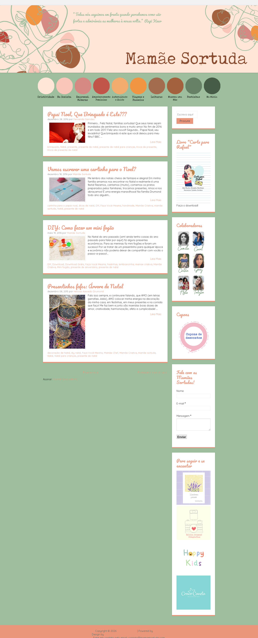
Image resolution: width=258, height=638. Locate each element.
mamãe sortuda (147, 352)
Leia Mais (155, 142)
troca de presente (146, 146)
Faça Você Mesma (111, 205)
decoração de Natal (58, 352)
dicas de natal (86, 205)
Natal (63, 146)
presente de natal (88, 146)
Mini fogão (63, 267)
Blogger (158, 625)
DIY (97, 205)
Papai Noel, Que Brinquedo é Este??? (87, 114)
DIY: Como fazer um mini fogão (80, 227)
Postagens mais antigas (152, 372)
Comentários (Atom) (65, 379)
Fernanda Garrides (83, 119)
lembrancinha (126, 264)
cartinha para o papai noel (62, 205)
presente (72, 146)
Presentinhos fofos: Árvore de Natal (85, 286)
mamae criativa (143, 264)
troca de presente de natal (62, 149)
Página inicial (91, 372)
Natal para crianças (65, 355)
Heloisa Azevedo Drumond (89, 291)
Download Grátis (74, 264)
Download (58, 264)
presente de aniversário (84, 267)
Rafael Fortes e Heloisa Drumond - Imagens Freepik (135, 628)
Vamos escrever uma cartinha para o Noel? (91, 169)
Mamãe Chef (111, 352)
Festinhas (112, 264)
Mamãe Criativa (144, 205)
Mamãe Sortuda (82, 174)
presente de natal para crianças (117, 146)
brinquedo (53, 146)
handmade (128, 205)
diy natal (76, 352)
